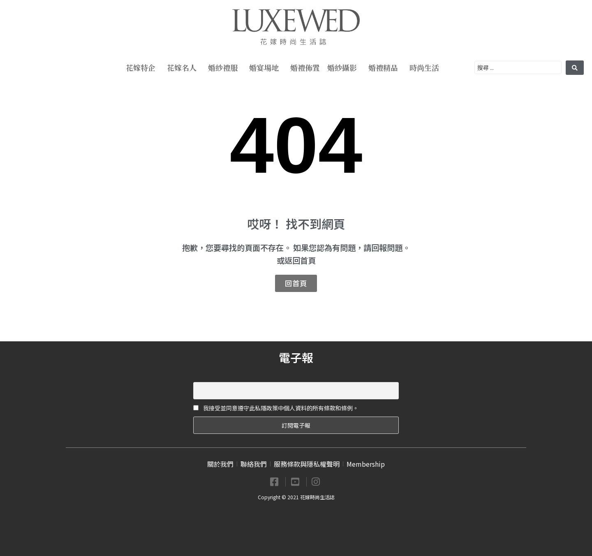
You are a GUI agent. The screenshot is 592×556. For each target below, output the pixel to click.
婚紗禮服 (225, 67)
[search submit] (575, 67)
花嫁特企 (143, 67)
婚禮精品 (385, 67)
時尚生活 (426, 67)
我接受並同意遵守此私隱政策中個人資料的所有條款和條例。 (275, 408)
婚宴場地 (266, 67)
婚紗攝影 (344, 67)
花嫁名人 (184, 67)
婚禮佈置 (305, 67)
